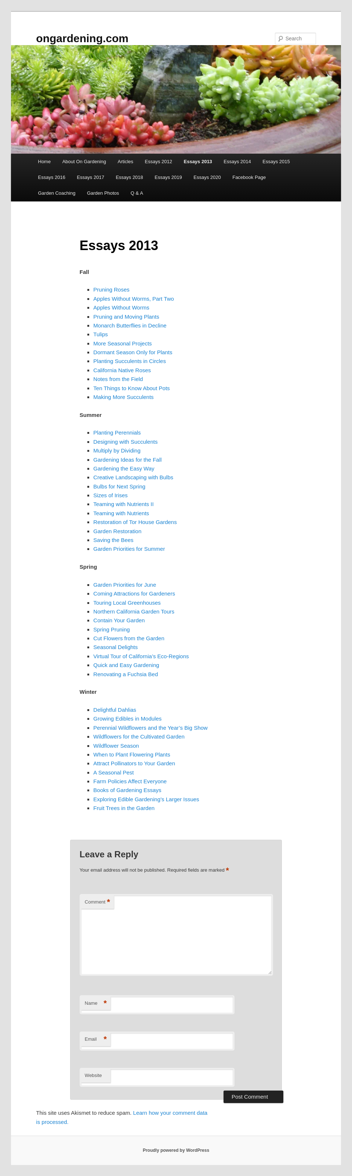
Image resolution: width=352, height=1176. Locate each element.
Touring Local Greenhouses (126, 603)
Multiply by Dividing (116, 450)
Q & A (137, 193)
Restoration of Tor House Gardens (135, 522)
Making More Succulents (123, 397)
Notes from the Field (118, 379)
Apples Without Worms (121, 307)
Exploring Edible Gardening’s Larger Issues (146, 799)
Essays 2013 (198, 161)
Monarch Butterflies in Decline (129, 325)
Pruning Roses (111, 289)
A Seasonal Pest (113, 772)
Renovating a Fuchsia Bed (125, 674)
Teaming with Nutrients (121, 513)
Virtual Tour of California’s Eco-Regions (141, 656)
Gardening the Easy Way (123, 468)
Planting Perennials (117, 432)
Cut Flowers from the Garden (128, 638)
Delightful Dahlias (114, 710)
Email (96, 1039)
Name (96, 1003)
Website (93, 1075)
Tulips (100, 334)
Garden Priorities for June (124, 585)
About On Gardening (84, 161)
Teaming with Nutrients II (123, 504)
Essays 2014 (237, 161)
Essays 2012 (158, 161)
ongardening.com (82, 38)
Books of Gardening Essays (127, 790)
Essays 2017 (90, 177)
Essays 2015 (276, 161)
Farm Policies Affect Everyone (130, 781)
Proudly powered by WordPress (176, 1150)
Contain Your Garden (119, 620)
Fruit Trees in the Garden (124, 808)
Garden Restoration (117, 531)
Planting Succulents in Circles (129, 361)
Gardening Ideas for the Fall (127, 460)
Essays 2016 (51, 177)
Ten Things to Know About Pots (131, 388)
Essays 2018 (129, 177)
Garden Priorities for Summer (129, 549)
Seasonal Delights (115, 647)
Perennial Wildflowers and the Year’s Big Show (150, 728)
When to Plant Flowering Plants (131, 754)
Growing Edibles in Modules (127, 718)
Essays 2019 (168, 177)
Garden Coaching (57, 193)
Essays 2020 (207, 177)
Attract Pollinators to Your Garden (134, 763)
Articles (125, 161)
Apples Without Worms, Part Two (133, 299)
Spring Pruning (111, 629)
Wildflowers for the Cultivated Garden (138, 736)
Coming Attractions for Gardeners (134, 593)
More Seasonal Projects (122, 343)
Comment (97, 902)
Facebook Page (249, 177)
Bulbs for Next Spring (119, 486)
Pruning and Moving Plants (126, 317)
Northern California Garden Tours (133, 611)
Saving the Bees (113, 540)
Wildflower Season (116, 746)
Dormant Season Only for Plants (132, 352)
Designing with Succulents (125, 442)
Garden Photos (103, 193)
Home (44, 161)
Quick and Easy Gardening (126, 665)
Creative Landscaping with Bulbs (133, 477)
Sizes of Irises (110, 495)
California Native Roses (122, 370)
